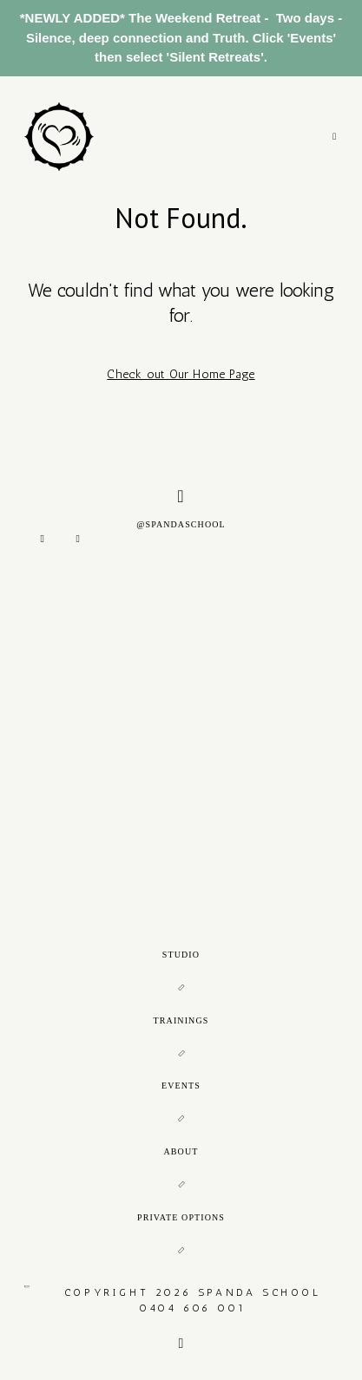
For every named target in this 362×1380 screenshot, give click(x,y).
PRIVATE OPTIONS (181, 1217)
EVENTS (181, 1085)
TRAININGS (181, 1020)
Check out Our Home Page (180, 374)
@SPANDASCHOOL (181, 508)
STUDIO (181, 954)
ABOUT (181, 1151)
